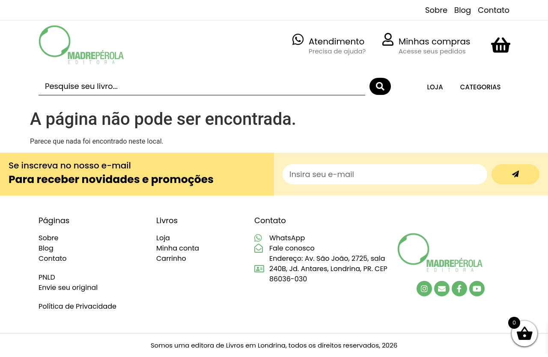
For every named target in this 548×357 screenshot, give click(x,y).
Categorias (480, 87)
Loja (435, 87)
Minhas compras (435, 41)
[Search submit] (380, 86)
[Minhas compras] (387, 39)
